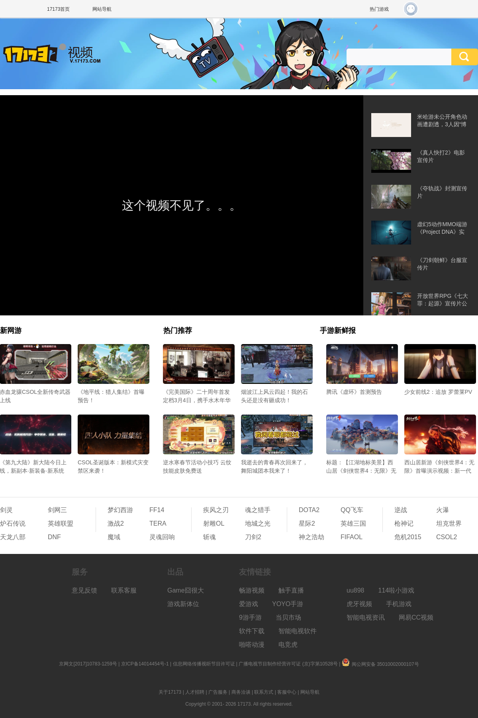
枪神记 (403, 523)
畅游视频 (251, 590)
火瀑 (442, 510)
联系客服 (124, 590)
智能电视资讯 (366, 617)
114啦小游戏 (396, 590)
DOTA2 (309, 510)
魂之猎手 (257, 510)
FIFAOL (351, 537)
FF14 (156, 510)
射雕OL (213, 523)
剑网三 (57, 510)
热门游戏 (379, 9)
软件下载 (251, 631)
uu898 (355, 590)
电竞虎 (288, 644)
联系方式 (263, 692)
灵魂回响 (162, 537)
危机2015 (407, 537)
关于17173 (170, 692)
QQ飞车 (352, 510)
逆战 (400, 510)
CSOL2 (446, 537)
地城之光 (257, 523)
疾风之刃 (216, 510)
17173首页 (58, 9)
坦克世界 (449, 523)
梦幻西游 (120, 510)
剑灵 (6, 510)
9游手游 (250, 617)
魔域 (114, 537)
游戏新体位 (183, 604)
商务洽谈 (241, 692)
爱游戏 (248, 604)
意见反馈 (84, 590)
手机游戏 (398, 604)
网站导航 (102, 9)
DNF (54, 537)
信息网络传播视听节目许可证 (204, 664)
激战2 (116, 523)
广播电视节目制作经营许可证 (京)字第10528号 (288, 664)
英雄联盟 (60, 523)
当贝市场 (288, 617)
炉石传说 (12, 523)
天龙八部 (12, 537)
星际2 (307, 523)
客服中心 (286, 692)
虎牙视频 (359, 604)
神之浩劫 (311, 537)
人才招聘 (194, 692)
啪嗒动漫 (251, 644)
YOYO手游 (287, 604)
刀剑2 (253, 537)
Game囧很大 (185, 590)
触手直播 (291, 590)
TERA (158, 523)
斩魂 (209, 537)
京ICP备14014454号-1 (145, 664)
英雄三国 (353, 523)
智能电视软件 (297, 631)
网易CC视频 (416, 617)
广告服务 (217, 692)
